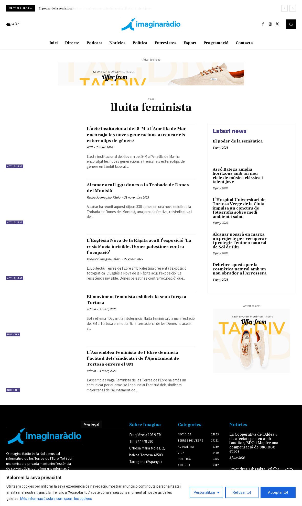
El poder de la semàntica (238, 141)
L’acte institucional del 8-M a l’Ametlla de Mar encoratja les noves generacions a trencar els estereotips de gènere (138, 137)
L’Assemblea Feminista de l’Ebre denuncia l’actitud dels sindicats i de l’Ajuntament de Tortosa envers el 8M (139, 364)
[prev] (284, 8)
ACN (89, 153)
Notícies (13, 340)
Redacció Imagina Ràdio (103, 203)
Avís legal (91, 430)
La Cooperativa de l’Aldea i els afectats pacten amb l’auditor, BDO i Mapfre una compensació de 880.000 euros (253, 449)
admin (91, 315)
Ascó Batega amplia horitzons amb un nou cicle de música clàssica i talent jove (92, 8)
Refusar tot (242, 492)
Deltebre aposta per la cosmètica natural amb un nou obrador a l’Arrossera (239, 269)
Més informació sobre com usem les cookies (56, 499)
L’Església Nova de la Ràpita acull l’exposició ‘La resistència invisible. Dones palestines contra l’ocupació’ (136, 252)
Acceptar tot (278, 492)
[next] (292, 8)
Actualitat (14, 166)
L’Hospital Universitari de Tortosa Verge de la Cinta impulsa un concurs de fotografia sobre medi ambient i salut (239, 208)
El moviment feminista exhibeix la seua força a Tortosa (134, 305)
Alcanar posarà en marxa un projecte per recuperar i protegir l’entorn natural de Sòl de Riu (240, 241)
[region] (151, 488)
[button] (291, 24)
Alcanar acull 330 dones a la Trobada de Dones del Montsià (138, 193)
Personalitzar (204, 492)
